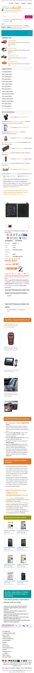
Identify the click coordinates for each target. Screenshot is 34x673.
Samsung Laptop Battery (8, 93)
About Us (8, 668)
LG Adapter (5, 653)
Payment (4, 642)
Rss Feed (4, 649)
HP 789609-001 (6, 631)
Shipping (23, 3)
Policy (22, 668)
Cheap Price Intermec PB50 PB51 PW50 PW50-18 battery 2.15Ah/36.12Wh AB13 (16, 614)
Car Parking (5, 21)
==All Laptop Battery (7, 108)
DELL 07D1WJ (6, 635)
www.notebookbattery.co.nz (19, 670)
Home (4, 176)
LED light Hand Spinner (16, 19)
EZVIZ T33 (13, 173)
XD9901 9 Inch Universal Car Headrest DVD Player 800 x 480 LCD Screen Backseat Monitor (11, 349)
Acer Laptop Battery (7, 71)
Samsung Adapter (6, 657)
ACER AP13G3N (6, 640)
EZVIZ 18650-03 (15, 132)
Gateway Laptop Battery (8, 101)
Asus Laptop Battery (7, 76)
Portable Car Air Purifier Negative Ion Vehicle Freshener (11, 371)
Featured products (6, 651)
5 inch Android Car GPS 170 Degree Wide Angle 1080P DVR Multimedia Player (11, 395)
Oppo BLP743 (20, 176)
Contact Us (5, 644)
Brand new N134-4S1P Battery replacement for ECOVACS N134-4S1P (15, 611)
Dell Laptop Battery (6, 79)
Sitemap (29, 3)
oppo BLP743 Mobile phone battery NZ (18, 280)
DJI (11, 138)
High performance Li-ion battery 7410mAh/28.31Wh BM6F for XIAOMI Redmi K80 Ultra (16, 618)
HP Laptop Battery (6, 86)
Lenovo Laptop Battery (7, 91)
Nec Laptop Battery (6, 106)
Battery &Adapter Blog (7, 647)
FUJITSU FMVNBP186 (8, 638)
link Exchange (5, 646)
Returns (17, 3)
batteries (3, 27)
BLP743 (9, 295)
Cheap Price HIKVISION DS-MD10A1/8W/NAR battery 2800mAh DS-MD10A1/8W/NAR (17, 621)
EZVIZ (12, 127)
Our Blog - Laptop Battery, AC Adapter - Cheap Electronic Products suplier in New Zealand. (17, 594)
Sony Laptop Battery (7, 96)
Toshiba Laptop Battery (7, 98)
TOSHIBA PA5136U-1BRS (8, 633)
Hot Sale (11, 3)
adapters (9, 27)
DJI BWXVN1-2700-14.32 (9, 142)
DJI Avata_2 (6, 152)
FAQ (26, 668)
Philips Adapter (6, 655)
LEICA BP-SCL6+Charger (17, 121)
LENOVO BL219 (6, 637)
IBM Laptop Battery (6, 89)
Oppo (8, 176)
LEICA (12, 117)
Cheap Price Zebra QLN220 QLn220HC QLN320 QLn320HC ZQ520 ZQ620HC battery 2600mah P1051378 (15, 608)
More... (9, 45)
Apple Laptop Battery (7, 74)
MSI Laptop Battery (6, 103)
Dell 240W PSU (27, 19)
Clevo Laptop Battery (7, 84)
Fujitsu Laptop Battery (7, 81)
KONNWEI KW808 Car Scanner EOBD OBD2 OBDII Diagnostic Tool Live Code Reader (11, 325)
